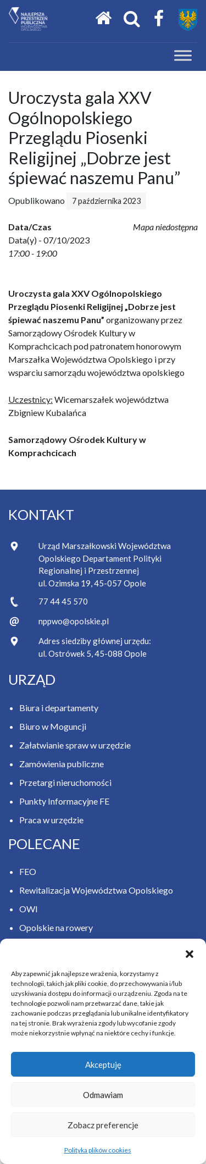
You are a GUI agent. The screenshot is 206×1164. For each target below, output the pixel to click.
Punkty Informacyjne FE (64, 801)
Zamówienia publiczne (61, 763)
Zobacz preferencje (103, 1125)
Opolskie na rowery (56, 927)
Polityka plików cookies (97, 1150)
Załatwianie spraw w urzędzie (75, 745)
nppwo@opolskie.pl (73, 621)
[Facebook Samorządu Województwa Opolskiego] (159, 19)
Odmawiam (103, 1095)
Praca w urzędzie (51, 819)
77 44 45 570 (63, 601)
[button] (189, 952)
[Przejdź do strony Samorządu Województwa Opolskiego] (188, 20)
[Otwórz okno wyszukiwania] (131, 19)
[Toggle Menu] (183, 56)
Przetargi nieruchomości (65, 782)
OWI (28, 909)
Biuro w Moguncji (52, 726)
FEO (27, 871)
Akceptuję (103, 1064)
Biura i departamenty (58, 707)
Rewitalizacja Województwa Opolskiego (96, 890)
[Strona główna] (103, 18)
